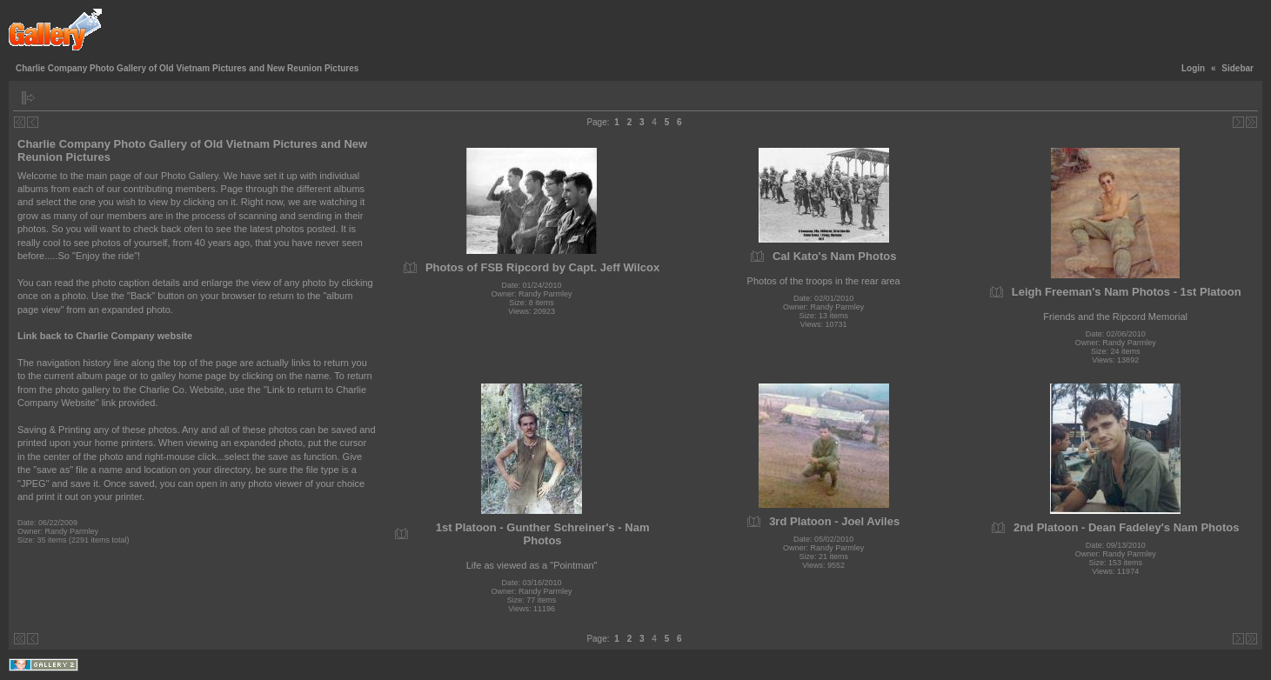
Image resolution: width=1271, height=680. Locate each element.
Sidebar (1237, 68)
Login (1193, 68)
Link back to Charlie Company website (104, 335)
